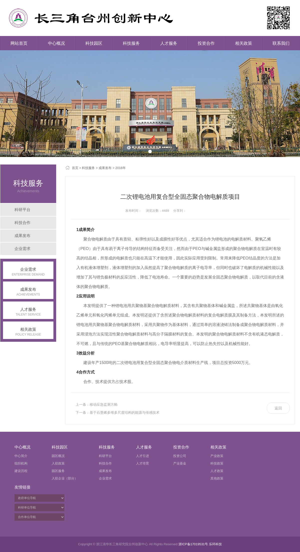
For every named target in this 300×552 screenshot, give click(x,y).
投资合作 (206, 43)
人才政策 (216, 471)
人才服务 (168, 43)
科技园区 (93, 43)
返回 (278, 408)
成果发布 (22, 236)
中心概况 (56, 43)
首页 (75, 168)
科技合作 (22, 222)
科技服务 (131, 43)
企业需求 (22, 248)
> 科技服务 (86, 168)
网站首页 (18, 43)
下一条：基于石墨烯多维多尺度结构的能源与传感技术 (117, 412)
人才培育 (142, 463)
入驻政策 (58, 463)
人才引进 (142, 456)
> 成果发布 (103, 168)
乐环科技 (215, 544)
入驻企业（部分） (65, 478)
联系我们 (281, 43)
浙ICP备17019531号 (193, 544)
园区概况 (58, 456)
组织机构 (20, 463)
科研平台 (22, 210)
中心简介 (20, 456)
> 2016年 (119, 168)
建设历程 (20, 471)
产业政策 (216, 456)
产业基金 (179, 463)
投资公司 (179, 456)
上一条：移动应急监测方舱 (97, 404)
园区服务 (58, 471)
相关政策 (243, 43)
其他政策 (216, 478)
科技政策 (216, 463)
